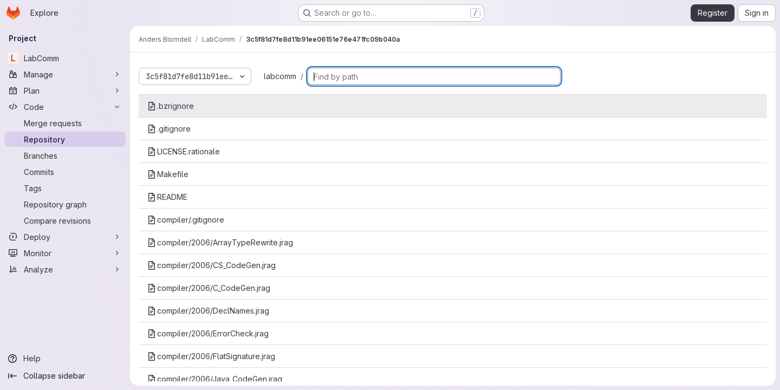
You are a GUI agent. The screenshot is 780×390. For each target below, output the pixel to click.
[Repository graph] (65, 204)
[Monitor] (65, 253)
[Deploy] (65, 236)
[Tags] (65, 188)
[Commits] (65, 171)
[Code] (65, 106)
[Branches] (65, 155)
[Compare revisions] (65, 220)
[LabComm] (65, 58)
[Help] (65, 358)
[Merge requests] (65, 123)
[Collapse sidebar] (65, 376)
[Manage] (65, 74)
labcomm (280, 76)
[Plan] (65, 90)
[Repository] (65, 139)
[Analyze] (65, 269)
